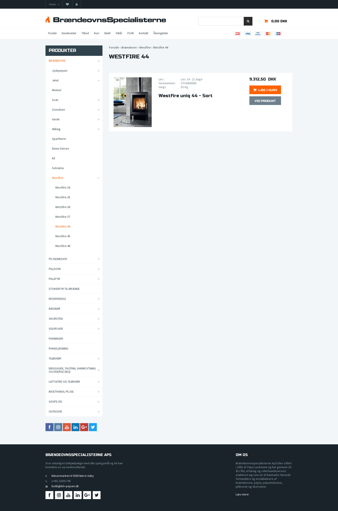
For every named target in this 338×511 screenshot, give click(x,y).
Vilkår (119, 33)
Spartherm (59, 139)
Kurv (96, 33)
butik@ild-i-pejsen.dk (65, 486)
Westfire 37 (62, 217)
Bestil (107, 33)
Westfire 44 (62, 226)
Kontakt (143, 33)
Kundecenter (69, 33)
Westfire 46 (62, 246)
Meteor (57, 90)
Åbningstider (160, 33)
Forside (52, 33)
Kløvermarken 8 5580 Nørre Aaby (73, 476)
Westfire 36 (62, 207)
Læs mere (242, 494)
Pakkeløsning (58, 348)
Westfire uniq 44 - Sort (186, 95)
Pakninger (56, 338)
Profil (130, 33)
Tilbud (85, 33)
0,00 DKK (279, 21)
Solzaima (58, 168)
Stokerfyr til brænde (64, 289)
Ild (53, 158)
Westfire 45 (62, 236)
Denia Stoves (60, 148)
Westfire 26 (62, 187)
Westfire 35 (62, 197)
